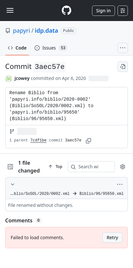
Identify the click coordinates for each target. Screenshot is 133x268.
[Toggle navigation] (10, 10)
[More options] (120, 184)
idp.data (46, 30)
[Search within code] (96, 167)
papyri (21, 30)
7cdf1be (38, 140)
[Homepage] (66, 10)
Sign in (103, 10)
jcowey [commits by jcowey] (22, 78)
